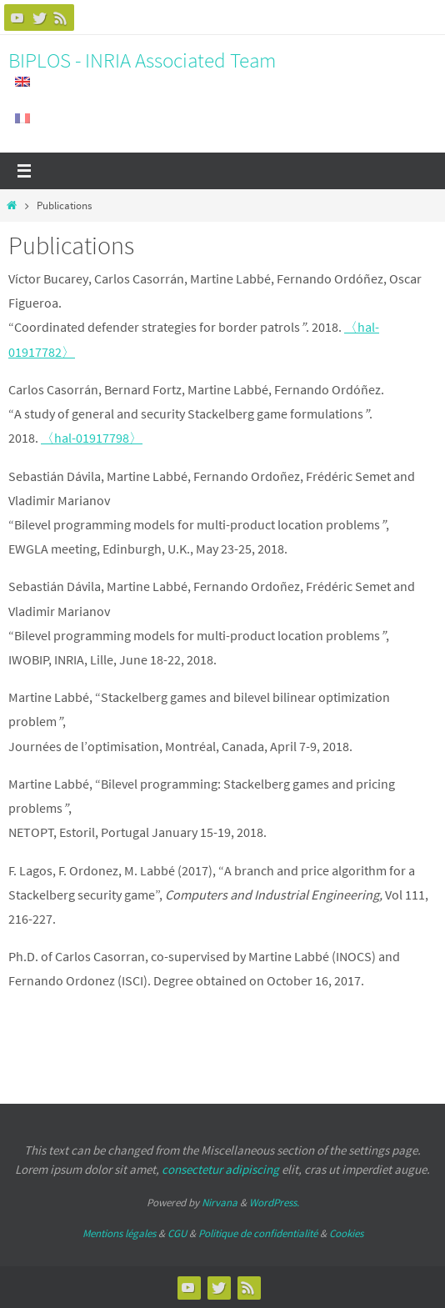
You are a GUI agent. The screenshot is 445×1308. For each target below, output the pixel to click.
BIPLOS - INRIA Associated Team (142, 60)
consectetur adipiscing (220, 1169)
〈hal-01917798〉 (91, 437)
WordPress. (274, 1202)
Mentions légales (119, 1233)
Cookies (346, 1233)
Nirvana (220, 1202)
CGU (177, 1233)
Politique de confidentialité (258, 1233)
